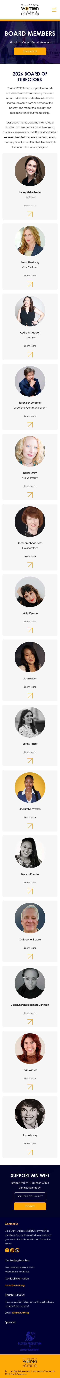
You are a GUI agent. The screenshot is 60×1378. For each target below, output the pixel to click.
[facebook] (7, 1250)
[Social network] (17, 1250)
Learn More (30, 205)
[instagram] (12, 1250)
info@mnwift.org (20, 1312)
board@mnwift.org (14, 1285)
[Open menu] (54, 10)
